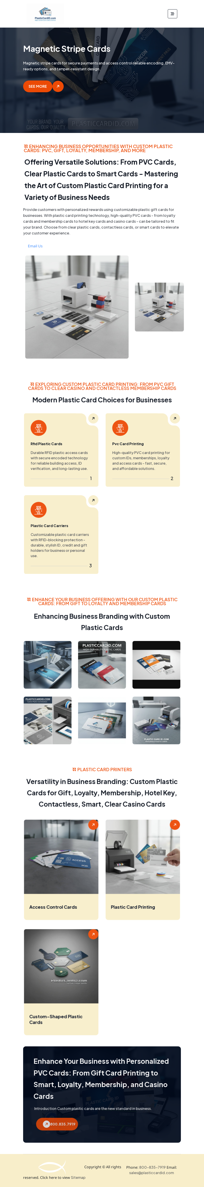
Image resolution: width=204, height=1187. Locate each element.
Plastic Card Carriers (54, 529)
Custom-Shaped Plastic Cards (58, 1026)
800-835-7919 (152, 1167)
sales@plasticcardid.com (151, 1172)
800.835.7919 (76, 1123)
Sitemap (78, 1177)
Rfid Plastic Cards (52, 446)
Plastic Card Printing (136, 913)
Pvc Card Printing (133, 446)
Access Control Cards (56, 913)
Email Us (52, 246)
